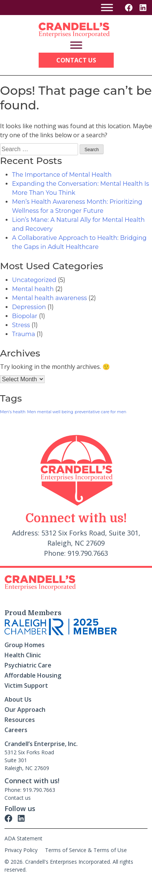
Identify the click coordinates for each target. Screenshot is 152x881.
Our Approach (25, 709)
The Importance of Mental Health (61, 174)
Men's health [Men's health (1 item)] (13, 411)
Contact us (18, 797)
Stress (21, 325)
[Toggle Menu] (107, 7)
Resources (20, 720)
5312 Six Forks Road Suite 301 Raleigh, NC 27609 (29, 760)
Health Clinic (23, 655)
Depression (29, 307)
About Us (18, 699)
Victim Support (26, 685)
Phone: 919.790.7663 (30, 789)
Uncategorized (34, 280)
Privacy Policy (21, 850)
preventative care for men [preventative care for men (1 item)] (100, 411)
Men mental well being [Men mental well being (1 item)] (50, 411)
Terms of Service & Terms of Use (86, 850)
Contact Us (76, 60)
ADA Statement (23, 838)
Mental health (33, 289)
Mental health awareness (49, 298)
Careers (16, 730)
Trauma (23, 334)
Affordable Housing (33, 675)
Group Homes (25, 645)
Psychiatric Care (28, 665)
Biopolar (24, 316)
